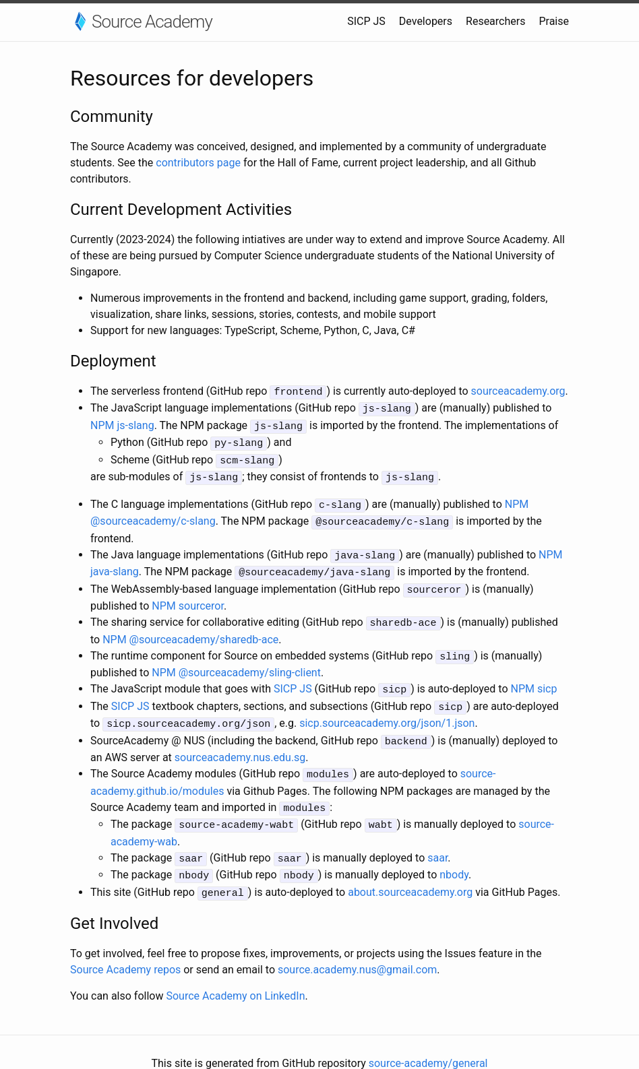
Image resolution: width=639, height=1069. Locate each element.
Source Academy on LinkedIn (235, 973)
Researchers (495, 21)
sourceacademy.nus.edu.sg (240, 740)
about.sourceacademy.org (410, 870)
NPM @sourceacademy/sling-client (236, 659)
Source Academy (152, 21)
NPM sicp (533, 676)
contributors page (198, 162)
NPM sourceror (188, 595)
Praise (554, 21)
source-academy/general (428, 1040)
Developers (425, 21)
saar (437, 837)
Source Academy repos (125, 946)
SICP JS (366, 21)
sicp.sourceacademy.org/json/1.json (387, 708)
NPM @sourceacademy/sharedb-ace (190, 627)
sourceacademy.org (518, 391)
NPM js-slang (122, 423)
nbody (453, 853)
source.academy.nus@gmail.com (357, 946)
